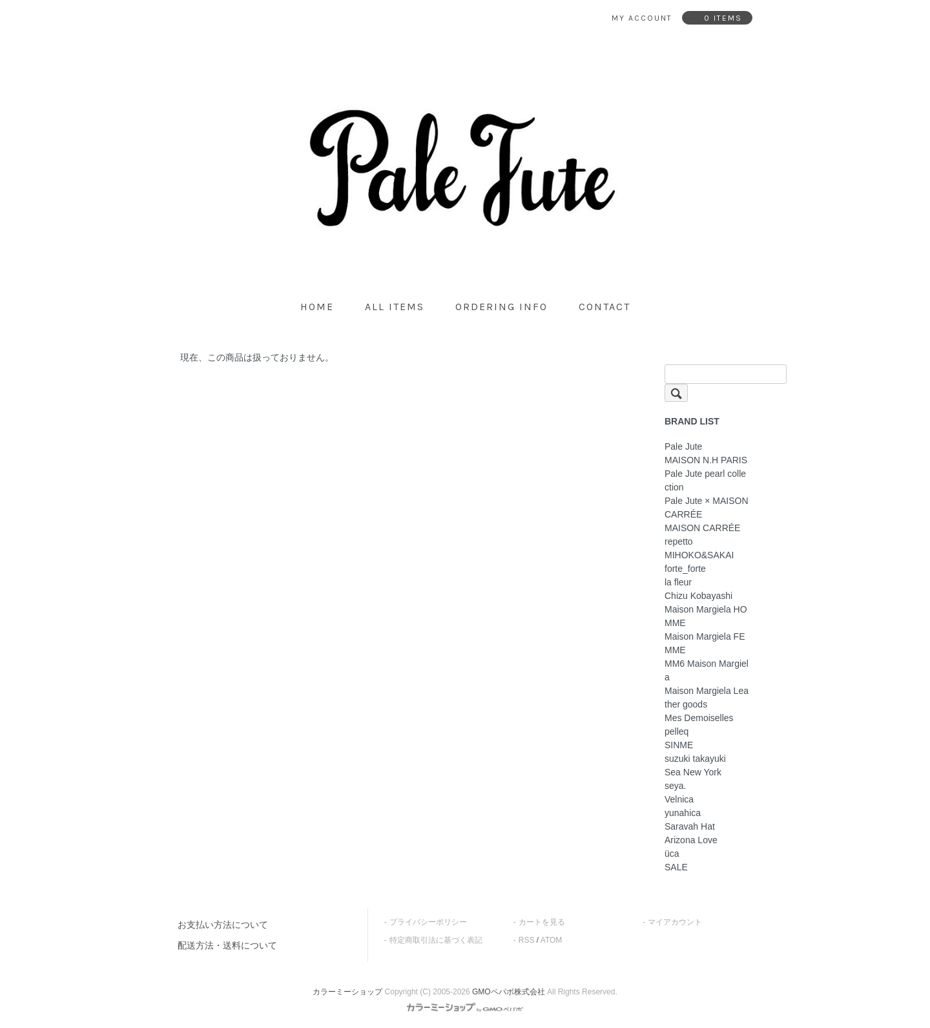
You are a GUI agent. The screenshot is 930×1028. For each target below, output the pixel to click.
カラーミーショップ (347, 991)
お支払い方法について (223, 924)
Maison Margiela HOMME (706, 616)
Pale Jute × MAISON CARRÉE (707, 507)
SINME (679, 745)
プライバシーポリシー (428, 922)
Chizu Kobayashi (698, 596)
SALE (676, 867)
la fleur (678, 582)
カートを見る (542, 922)
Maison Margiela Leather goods (707, 697)
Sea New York (693, 772)
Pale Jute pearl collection (705, 480)
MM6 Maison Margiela (707, 670)
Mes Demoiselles (699, 718)
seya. (675, 786)
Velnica (679, 799)
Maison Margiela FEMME (705, 643)
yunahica (683, 813)
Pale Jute (683, 446)
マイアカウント (675, 922)
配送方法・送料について (227, 945)
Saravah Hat (690, 826)
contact (604, 306)
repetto (679, 541)
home (317, 306)
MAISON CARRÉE (702, 528)
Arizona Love (691, 840)
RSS (527, 940)
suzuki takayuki (695, 758)
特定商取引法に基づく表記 (435, 940)
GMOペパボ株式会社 (508, 991)
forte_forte (685, 568)
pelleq (676, 731)
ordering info (501, 306)
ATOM (552, 940)
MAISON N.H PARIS (706, 460)
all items (394, 306)
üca (672, 853)
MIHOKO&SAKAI (699, 555)
